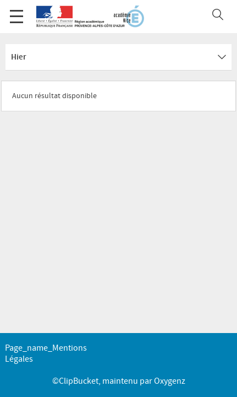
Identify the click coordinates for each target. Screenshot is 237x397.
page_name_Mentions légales (46, 353)
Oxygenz (169, 381)
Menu (16, 11)
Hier (118, 57)
